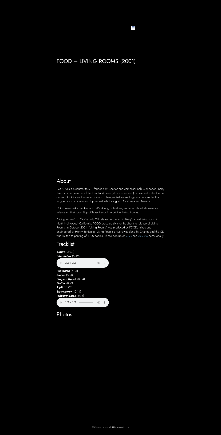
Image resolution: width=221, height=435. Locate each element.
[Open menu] (133, 28)
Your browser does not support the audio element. (83, 263)
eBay (129, 236)
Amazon (143, 236)
